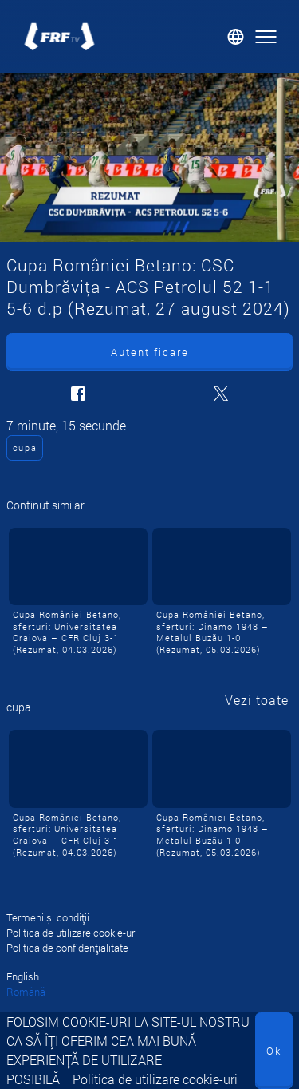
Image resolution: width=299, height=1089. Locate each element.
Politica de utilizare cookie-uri (155, 1079)
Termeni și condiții (47, 917)
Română (25, 991)
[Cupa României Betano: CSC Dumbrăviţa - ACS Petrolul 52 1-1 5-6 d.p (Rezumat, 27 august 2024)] (149, 157)
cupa (25, 447)
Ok (273, 1050)
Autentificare (150, 352)
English (22, 976)
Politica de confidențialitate (67, 947)
